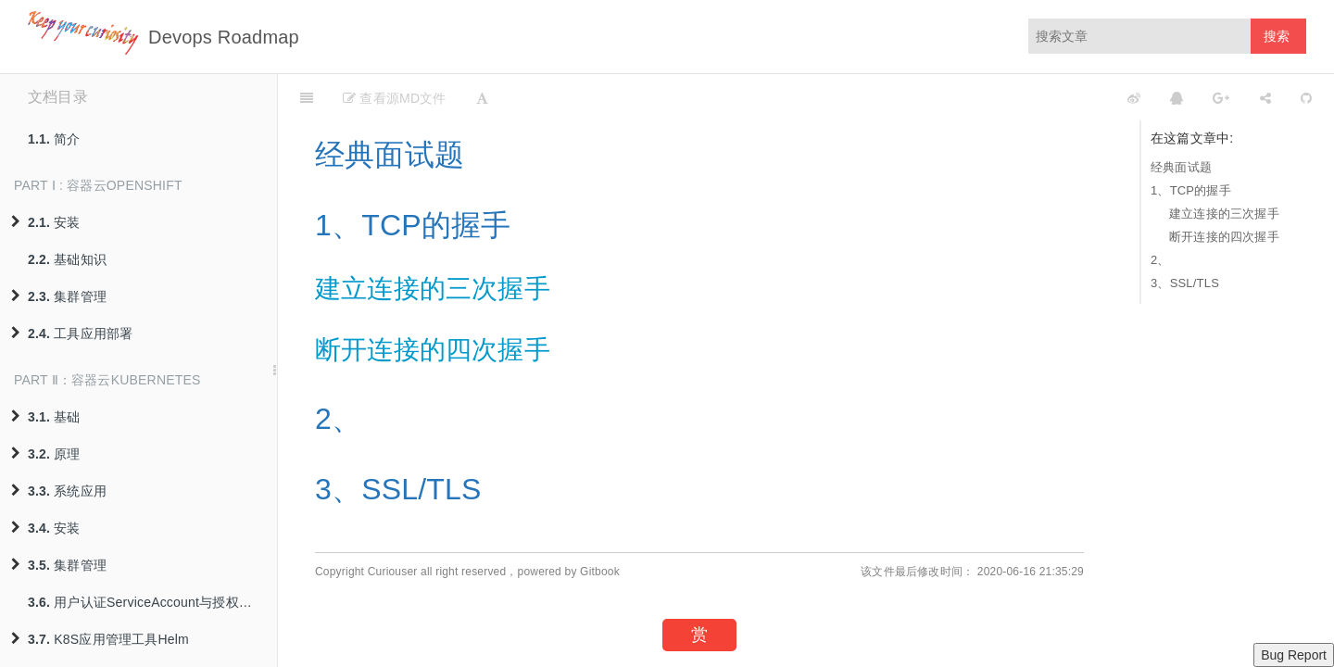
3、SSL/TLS (1185, 283)
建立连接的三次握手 (1224, 213)
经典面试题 (1181, 167)
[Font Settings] (482, 97)
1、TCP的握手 (1191, 190)
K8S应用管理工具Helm (100, 639)
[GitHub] (1306, 97)
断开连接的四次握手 (1224, 237)
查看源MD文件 (394, 98)
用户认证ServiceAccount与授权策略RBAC (152, 602)
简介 (54, 139)
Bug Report (1294, 655)
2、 (1160, 260)
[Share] (1265, 97)
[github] (1051, 97)
